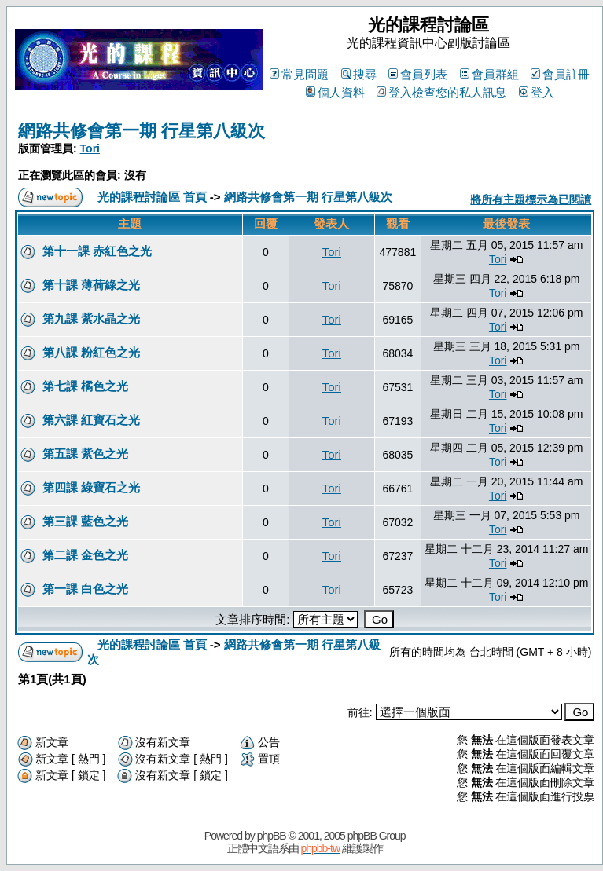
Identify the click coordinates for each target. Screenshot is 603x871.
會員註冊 (560, 74)
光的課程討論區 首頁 (152, 196)
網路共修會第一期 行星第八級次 (141, 131)
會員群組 (489, 74)
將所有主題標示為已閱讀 (530, 199)
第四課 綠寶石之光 (91, 487)
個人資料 (335, 92)
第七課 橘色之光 (85, 386)
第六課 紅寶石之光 (91, 419)
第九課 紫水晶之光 (91, 318)
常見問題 (299, 74)
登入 (536, 92)
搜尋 (359, 74)
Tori (90, 148)
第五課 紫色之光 (85, 453)
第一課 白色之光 (85, 588)
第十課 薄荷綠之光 (91, 284)
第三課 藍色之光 (85, 521)
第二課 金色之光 (85, 555)
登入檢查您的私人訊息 (441, 92)
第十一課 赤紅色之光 (97, 251)
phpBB (271, 835)
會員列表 (417, 74)
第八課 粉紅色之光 (91, 352)
